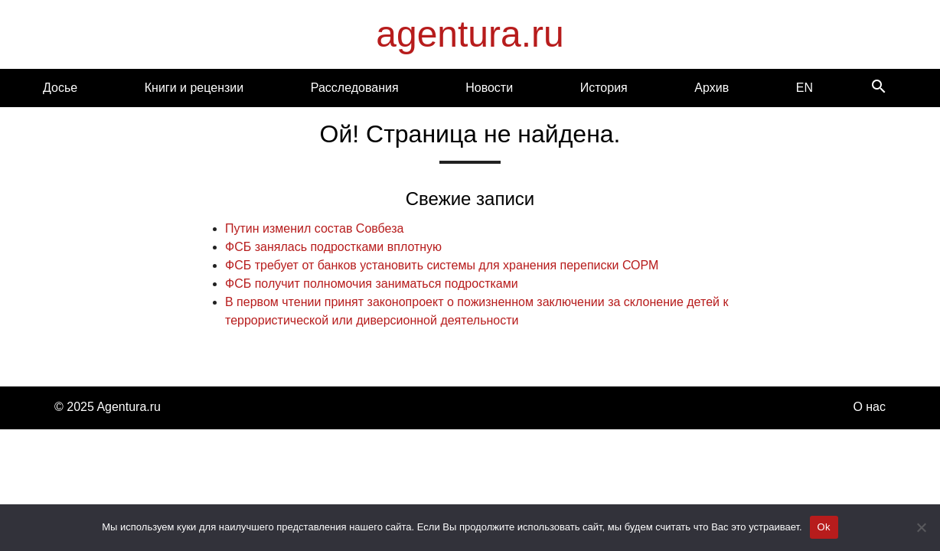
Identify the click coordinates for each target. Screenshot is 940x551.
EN (804, 87)
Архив (711, 87)
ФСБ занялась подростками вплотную (333, 246)
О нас (869, 406)
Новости (489, 87)
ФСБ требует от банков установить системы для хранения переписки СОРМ (441, 265)
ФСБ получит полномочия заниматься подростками (371, 283)
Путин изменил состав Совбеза (314, 228)
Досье (60, 87)
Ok (824, 527)
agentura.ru (470, 34)
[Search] (878, 88)
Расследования (355, 87)
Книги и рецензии (194, 87)
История (604, 87)
